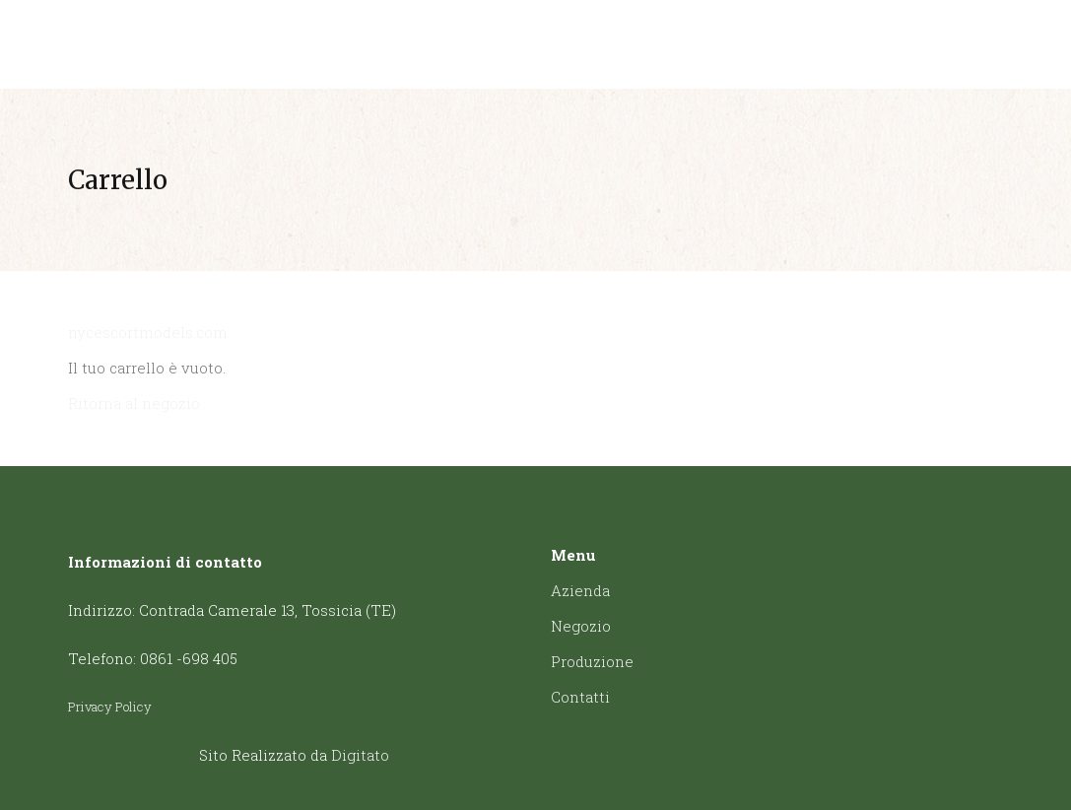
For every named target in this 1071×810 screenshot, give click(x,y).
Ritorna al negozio (134, 403)
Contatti (580, 697)
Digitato (360, 755)
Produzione (592, 661)
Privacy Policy (110, 706)
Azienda (580, 590)
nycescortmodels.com (148, 332)
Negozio (581, 626)
